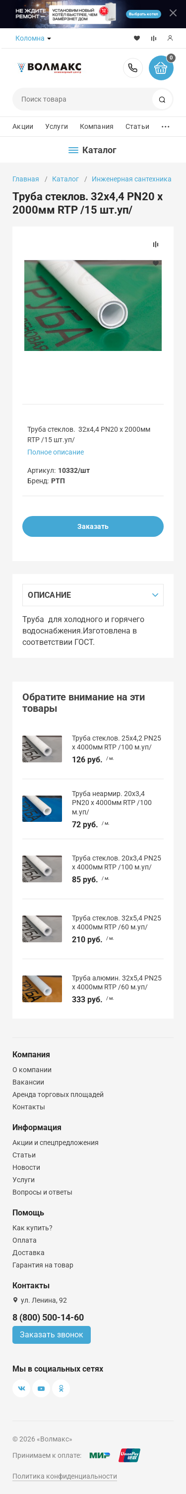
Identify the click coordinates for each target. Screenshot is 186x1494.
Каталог (65, 179)
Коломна (30, 38)
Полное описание (55, 452)
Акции (22, 126)
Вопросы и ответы (42, 1192)
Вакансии (28, 1082)
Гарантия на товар (42, 1265)
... (165, 124)
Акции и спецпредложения (55, 1143)
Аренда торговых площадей (58, 1094)
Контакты (28, 1107)
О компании (32, 1070)
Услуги (56, 126)
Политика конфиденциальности (64, 1476)
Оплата (24, 1240)
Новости (26, 1167)
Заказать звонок (51, 1334)
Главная (25, 179)
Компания (97, 126)
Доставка (28, 1253)
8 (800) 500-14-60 (133, 68)
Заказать (93, 526)
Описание (49, 595)
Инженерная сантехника (132, 179)
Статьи (137, 126)
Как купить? (32, 1228)
